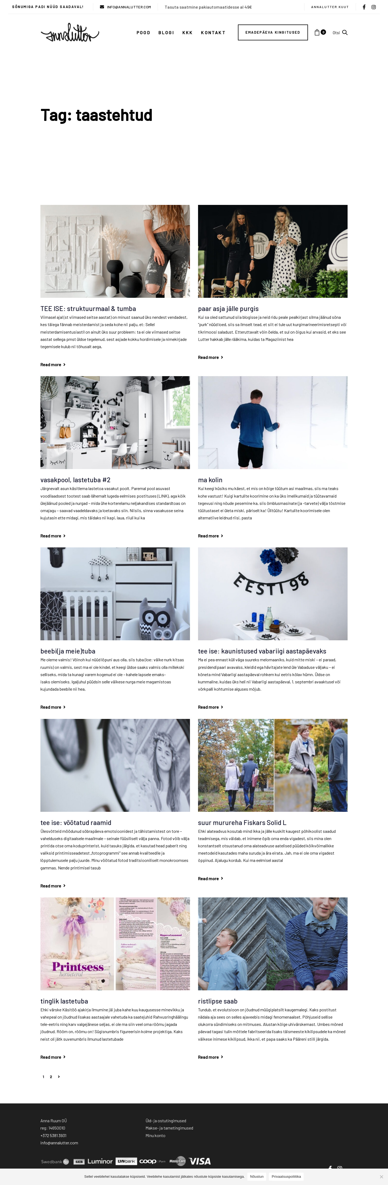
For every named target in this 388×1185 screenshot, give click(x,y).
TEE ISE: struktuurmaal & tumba (88, 308)
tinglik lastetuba (64, 1001)
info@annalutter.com (59, 1142)
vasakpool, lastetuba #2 (75, 480)
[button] (340, 32)
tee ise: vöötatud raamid (75, 822)
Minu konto (155, 1135)
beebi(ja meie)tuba (67, 651)
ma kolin (210, 480)
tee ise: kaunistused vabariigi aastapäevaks (262, 651)
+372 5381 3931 (53, 1135)
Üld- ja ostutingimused (166, 1120)
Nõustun (257, 1176)
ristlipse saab (218, 1001)
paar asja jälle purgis (228, 308)
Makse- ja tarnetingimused (169, 1127)
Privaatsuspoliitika (286, 1176)
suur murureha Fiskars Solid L (242, 822)
